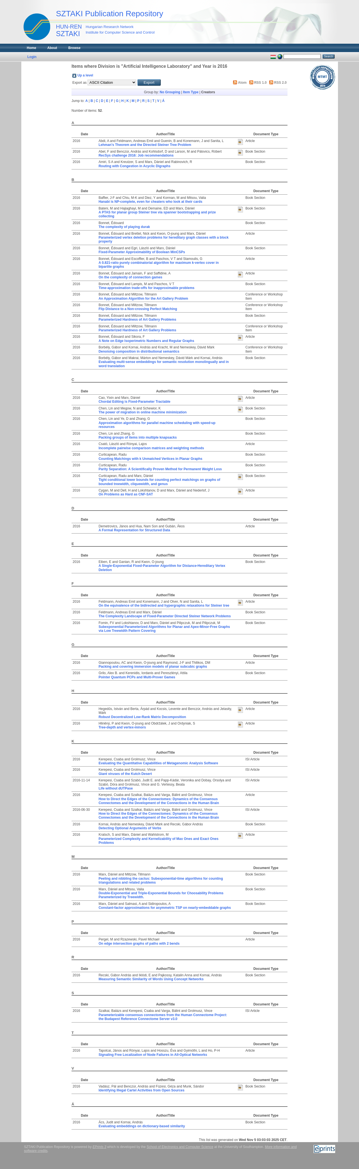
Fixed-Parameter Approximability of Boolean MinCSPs (141, 252)
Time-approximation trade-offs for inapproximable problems (146, 288)
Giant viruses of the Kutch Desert (125, 774)
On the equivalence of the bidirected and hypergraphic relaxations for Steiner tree (163, 605)
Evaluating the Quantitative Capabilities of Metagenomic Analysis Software (158, 763)
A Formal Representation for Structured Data (134, 530)
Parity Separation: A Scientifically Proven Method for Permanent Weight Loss (160, 469)
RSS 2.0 (280, 83)
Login (32, 57)
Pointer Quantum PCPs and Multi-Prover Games (136, 677)
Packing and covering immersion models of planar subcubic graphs (152, 667)
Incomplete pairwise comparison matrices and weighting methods (151, 448)
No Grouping (170, 92)
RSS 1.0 (260, 83)
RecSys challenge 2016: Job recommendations (135, 155)
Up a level (85, 75)
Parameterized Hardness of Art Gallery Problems (137, 320)
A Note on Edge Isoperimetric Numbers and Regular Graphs (146, 341)
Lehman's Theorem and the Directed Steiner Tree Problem (144, 145)
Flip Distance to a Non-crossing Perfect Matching (137, 309)
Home (31, 48)
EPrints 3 (99, 1147)
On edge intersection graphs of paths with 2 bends (139, 944)
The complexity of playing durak (124, 227)
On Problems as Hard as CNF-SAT (125, 494)
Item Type (190, 92)
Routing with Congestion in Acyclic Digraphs (134, 166)
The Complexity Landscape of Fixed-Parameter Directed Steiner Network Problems (164, 616)
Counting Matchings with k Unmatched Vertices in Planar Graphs (150, 459)
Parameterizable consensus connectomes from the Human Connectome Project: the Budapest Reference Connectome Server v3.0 (162, 1017)
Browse (74, 48)
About (52, 48)
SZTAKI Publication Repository (109, 13)
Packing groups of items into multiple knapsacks (137, 437)
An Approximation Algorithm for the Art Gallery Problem (143, 299)
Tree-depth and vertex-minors (122, 727)
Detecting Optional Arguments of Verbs (129, 828)
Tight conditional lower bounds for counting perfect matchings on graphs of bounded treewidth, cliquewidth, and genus (159, 482)
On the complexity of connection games (130, 277)
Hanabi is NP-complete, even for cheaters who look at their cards (150, 202)
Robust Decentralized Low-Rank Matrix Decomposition (142, 717)
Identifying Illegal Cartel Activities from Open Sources (141, 1090)
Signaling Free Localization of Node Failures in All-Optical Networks (152, 1055)
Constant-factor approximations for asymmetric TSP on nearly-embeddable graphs (164, 908)
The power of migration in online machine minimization (142, 412)
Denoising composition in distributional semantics (138, 351)
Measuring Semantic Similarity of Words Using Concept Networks (151, 979)
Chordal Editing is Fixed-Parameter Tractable (134, 402)
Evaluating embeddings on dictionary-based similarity (141, 1126)
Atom (242, 83)
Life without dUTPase (115, 788)
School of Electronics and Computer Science (180, 1147)
